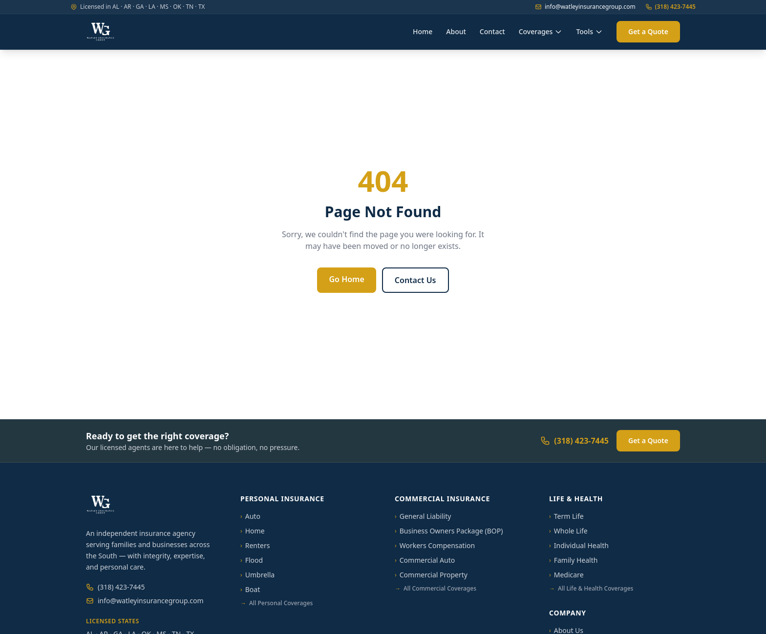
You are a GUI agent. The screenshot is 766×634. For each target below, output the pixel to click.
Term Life (566, 516)
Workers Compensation (435, 545)
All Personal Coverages (276, 603)
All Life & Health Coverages (591, 589)
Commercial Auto (425, 560)
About (456, 31)
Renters (255, 545)
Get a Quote (648, 31)
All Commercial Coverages (435, 589)
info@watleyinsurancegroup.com (585, 7)
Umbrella (257, 574)
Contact (492, 31)
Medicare (566, 574)
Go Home (346, 279)
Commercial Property (431, 574)
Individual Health (579, 545)
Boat (250, 589)
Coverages (541, 31)
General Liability (423, 516)
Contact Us (415, 280)
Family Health (573, 560)
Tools (589, 31)
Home (422, 31)
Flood (251, 560)
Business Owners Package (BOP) (449, 530)
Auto (250, 516)
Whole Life (568, 530)
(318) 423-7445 (670, 7)
